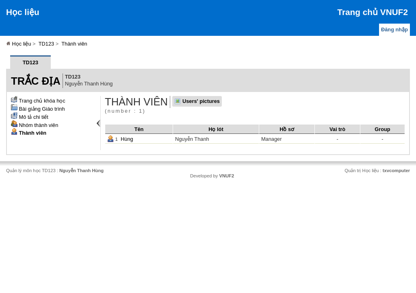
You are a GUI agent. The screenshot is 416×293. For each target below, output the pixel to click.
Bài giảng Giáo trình (38, 109)
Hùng (127, 139)
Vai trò (337, 129)
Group (382, 129)
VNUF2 (226, 175)
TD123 (46, 44)
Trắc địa (36, 81)
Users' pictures (201, 101)
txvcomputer (396, 170)
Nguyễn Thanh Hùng (81, 170)
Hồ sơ (287, 129)
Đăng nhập (394, 29)
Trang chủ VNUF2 (372, 12)
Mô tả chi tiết (29, 117)
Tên (139, 129)
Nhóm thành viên (34, 125)
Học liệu (22, 12)
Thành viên (74, 44)
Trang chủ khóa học (38, 101)
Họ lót (215, 129)
